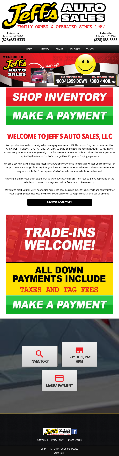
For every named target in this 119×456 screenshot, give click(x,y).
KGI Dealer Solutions (59, 448)
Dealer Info (75, 49)
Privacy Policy (56, 439)
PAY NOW (90, 49)
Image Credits (74, 439)
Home (29, 49)
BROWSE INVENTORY (59, 202)
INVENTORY (44, 49)
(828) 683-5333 (13, 39)
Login (43, 448)
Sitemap (41, 439)
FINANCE (59, 49)
